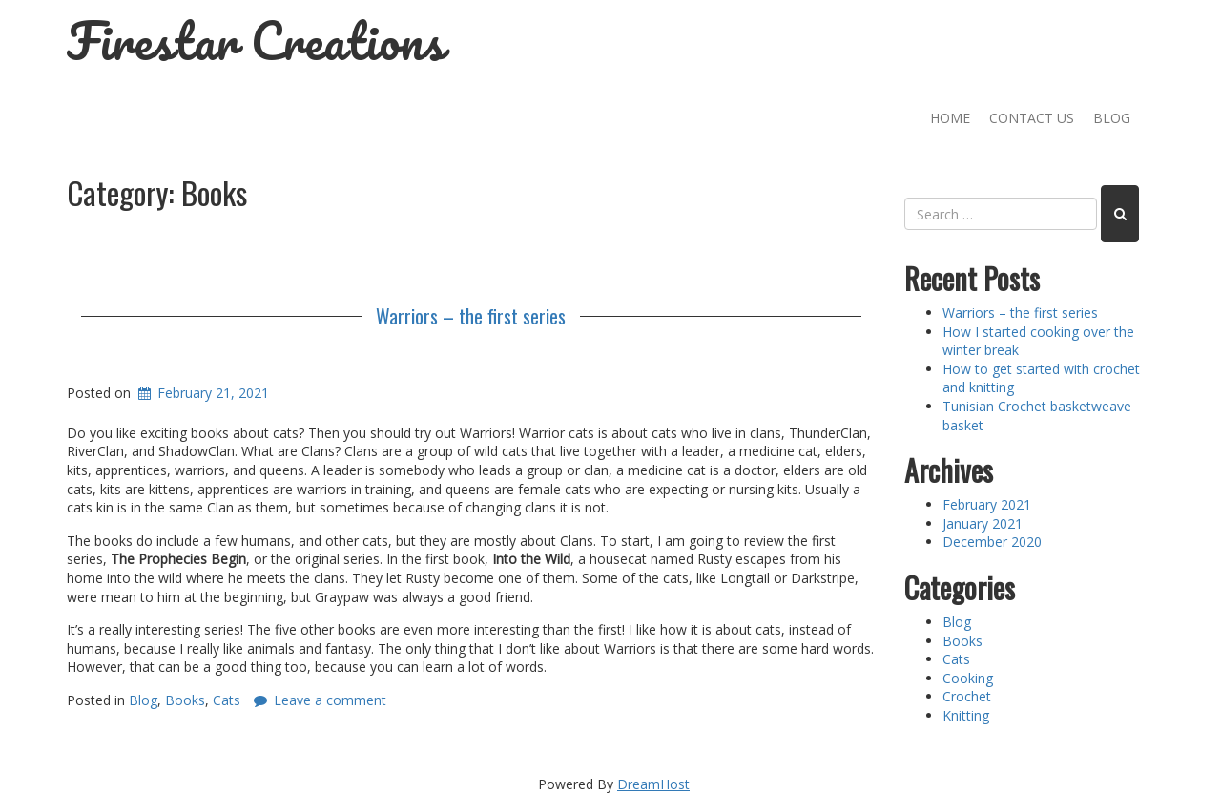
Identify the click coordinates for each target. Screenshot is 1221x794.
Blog (1111, 118)
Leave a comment (330, 700)
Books (185, 700)
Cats (226, 700)
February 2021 (986, 504)
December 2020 (992, 542)
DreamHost (653, 784)
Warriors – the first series (471, 316)
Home (950, 118)
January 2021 (982, 523)
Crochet (966, 696)
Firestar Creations (256, 40)
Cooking (967, 678)
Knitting (965, 715)
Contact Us (1031, 118)
